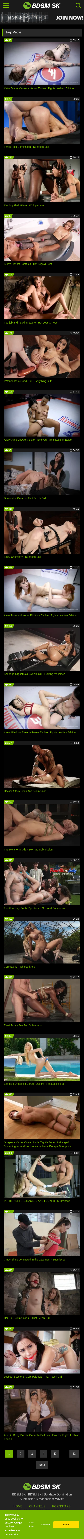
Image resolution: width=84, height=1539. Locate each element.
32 (74, 1453)
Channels (37, 1506)
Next (42, 1465)
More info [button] (31, 1524)
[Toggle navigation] (5, 5)
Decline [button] (45, 1524)
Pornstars (61, 1506)
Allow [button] (66, 1524)
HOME (17, 1506)
